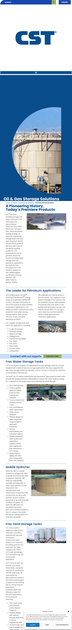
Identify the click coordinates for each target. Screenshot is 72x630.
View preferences (62, 625)
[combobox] (26, 2)
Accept (32, 625)
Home (8, 202)
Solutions (14, 202)
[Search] (54, 2)
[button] (68, 611)
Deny (47, 625)
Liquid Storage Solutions (26, 202)
